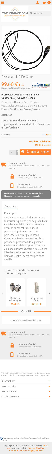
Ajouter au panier (35, 152)
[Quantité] (12, 152)
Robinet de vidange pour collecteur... (15, 300)
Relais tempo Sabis (37, 299)
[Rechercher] (39, 13)
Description (10, 206)
